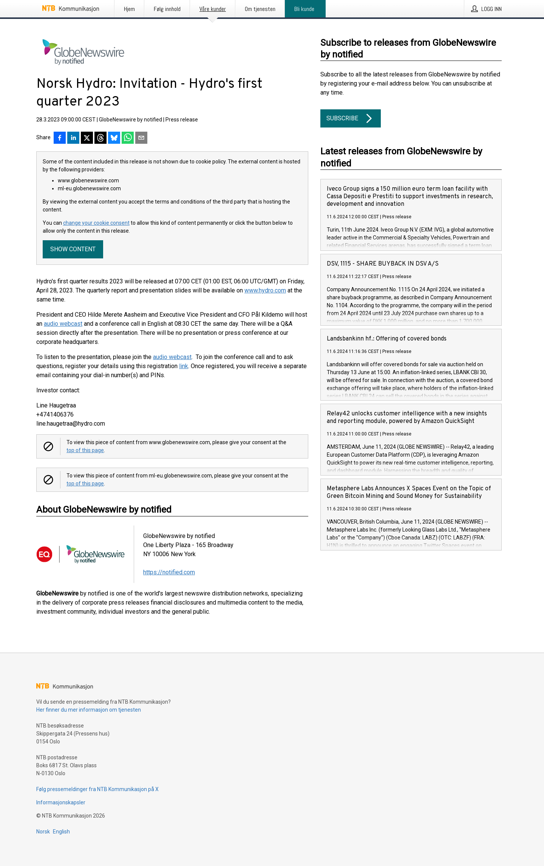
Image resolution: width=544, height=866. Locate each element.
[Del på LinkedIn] (73, 138)
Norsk (43, 832)
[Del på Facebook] (60, 138)
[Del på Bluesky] (114, 138)
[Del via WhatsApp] (128, 138)
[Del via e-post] (141, 138)
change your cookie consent (96, 223)
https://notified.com (169, 572)
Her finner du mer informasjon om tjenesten (88, 710)
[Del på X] (87, 138)
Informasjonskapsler (60, 802)
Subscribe (350, 118)
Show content (73, 249)
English (61, 832)
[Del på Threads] (100, 138)
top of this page (85, 450)
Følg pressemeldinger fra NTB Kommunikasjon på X (97, 789)
